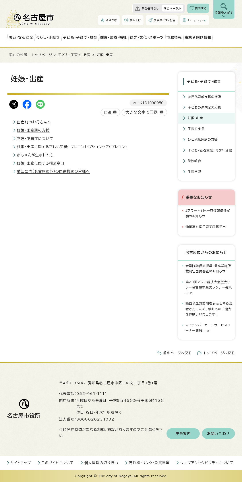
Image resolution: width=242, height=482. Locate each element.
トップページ (42, 55)
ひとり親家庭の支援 (203, 139)
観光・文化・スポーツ (147, 37)
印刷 (107, 112)
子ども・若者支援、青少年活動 (210, 149)
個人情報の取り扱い (101, 462)
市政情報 (174, 37)
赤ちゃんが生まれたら (35, 155)
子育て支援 (196, 128)
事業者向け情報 (198, 37)
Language (196, 20)
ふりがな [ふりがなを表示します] (111, 20)
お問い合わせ (218, 433)
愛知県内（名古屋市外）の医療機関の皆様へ (53, 171)
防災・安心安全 (21, 37)
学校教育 (194, 160)
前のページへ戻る (177, 352)
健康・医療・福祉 (113, 37)
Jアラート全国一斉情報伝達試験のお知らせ (208, 212)
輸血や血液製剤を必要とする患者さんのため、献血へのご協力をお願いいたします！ (209, 308)
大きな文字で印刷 (141, 112)
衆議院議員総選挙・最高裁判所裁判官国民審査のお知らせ (208, 268)
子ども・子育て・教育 (80, 37)
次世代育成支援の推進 (204, 96)
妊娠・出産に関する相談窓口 (40, 163)
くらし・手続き (48, 37)
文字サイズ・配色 (164, 20)
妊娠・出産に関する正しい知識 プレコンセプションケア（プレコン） (72, 147)
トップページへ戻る (219, 352)
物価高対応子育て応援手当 (206, 226)
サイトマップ (21, 462)
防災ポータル (172, 8)
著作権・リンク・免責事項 (149, 462)
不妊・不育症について (35, 138)
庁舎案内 (183, 433)
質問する (201, 8)
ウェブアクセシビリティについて (207, 462)
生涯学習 (194, 171)
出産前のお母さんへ (34, 122)
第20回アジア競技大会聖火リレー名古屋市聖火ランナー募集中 (209, 287)
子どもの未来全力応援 (204, 107)
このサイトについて (58, 462)
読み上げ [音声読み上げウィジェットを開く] (135, 20)
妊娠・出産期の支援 (33, 130)
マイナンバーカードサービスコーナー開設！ (208, 327)
